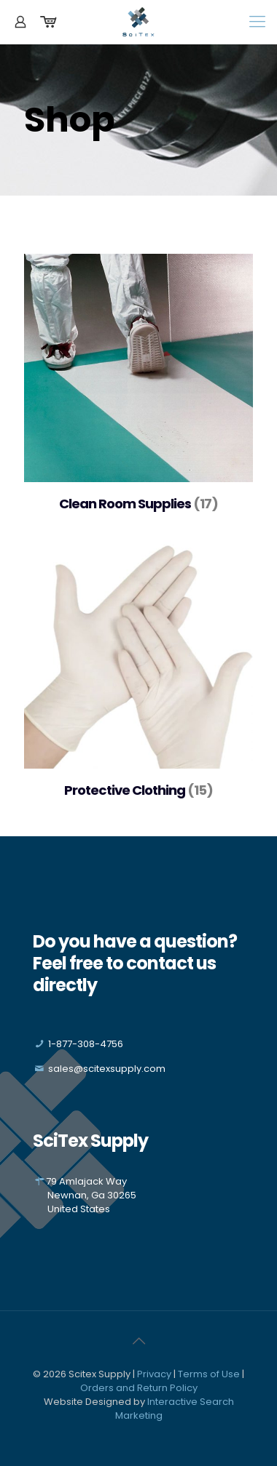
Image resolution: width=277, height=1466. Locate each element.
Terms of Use (209, 1374)
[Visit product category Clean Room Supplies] (138, 390)
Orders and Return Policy (139, 1388)
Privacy (154, 1374)
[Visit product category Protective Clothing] (138, 676)
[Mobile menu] (257, 21)
